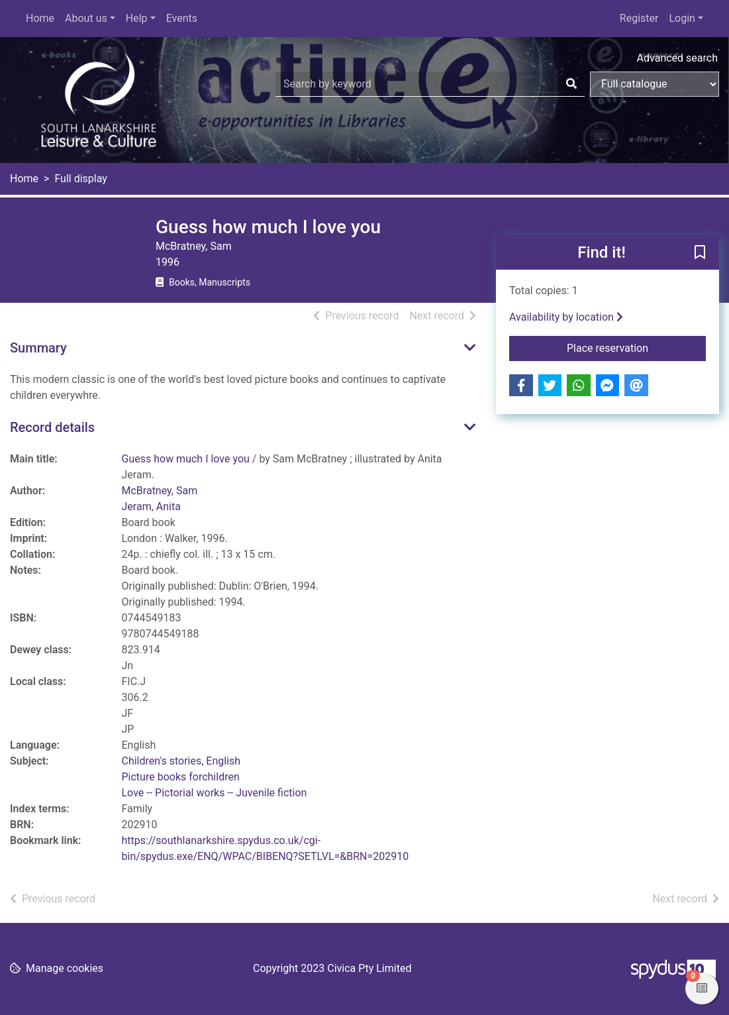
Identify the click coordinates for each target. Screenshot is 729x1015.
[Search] (571, 84)
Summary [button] (38, 348)
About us (86, 18)
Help (137, 18)
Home (40, 18)
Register (639, 18)
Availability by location (566, 317)
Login (682, 18)
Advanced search (677, 58)
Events (181, 18)
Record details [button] (52, 427)
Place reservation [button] (636, 347)
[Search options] (654, 84)
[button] (700, 253)
